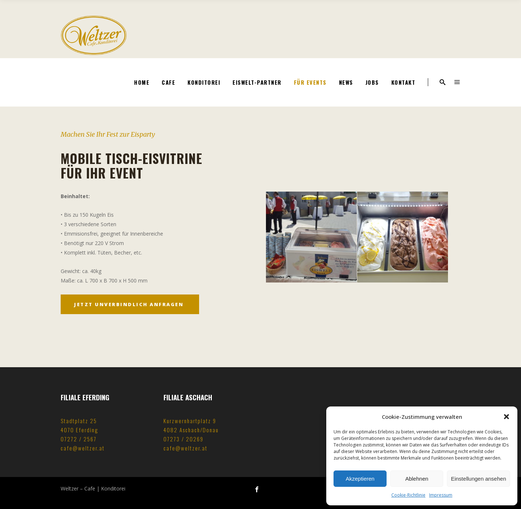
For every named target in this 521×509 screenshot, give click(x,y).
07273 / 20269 (183, 439)
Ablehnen (416, 479)
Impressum (440, 495)
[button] (506, 416)
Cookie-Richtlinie (408, 495)
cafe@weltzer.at (83, 448)
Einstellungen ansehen (478, 479)
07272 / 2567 (79, 439)
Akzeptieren (360, 479)
